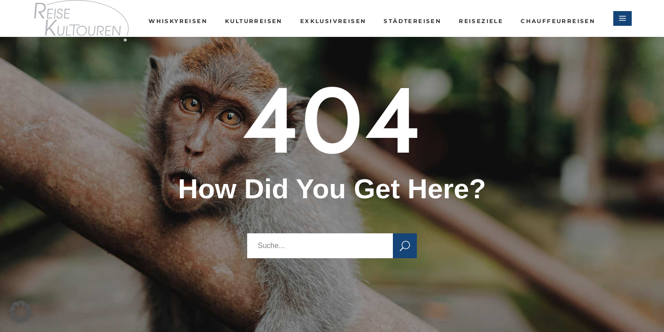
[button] (20, 311)
